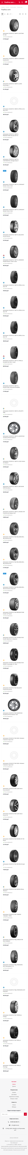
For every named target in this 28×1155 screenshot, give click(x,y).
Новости (14, 1102)
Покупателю (14, 1090)
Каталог (14, 1081)
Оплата (14, 1092)
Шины (14, 1084)
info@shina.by (15, 1125)
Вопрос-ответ (14, 1098)
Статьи (14, 1105)
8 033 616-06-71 (14, 1122)
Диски (14, 1086)
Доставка (14, 1094)
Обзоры (14, 1107)
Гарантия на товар (14, 1096)
